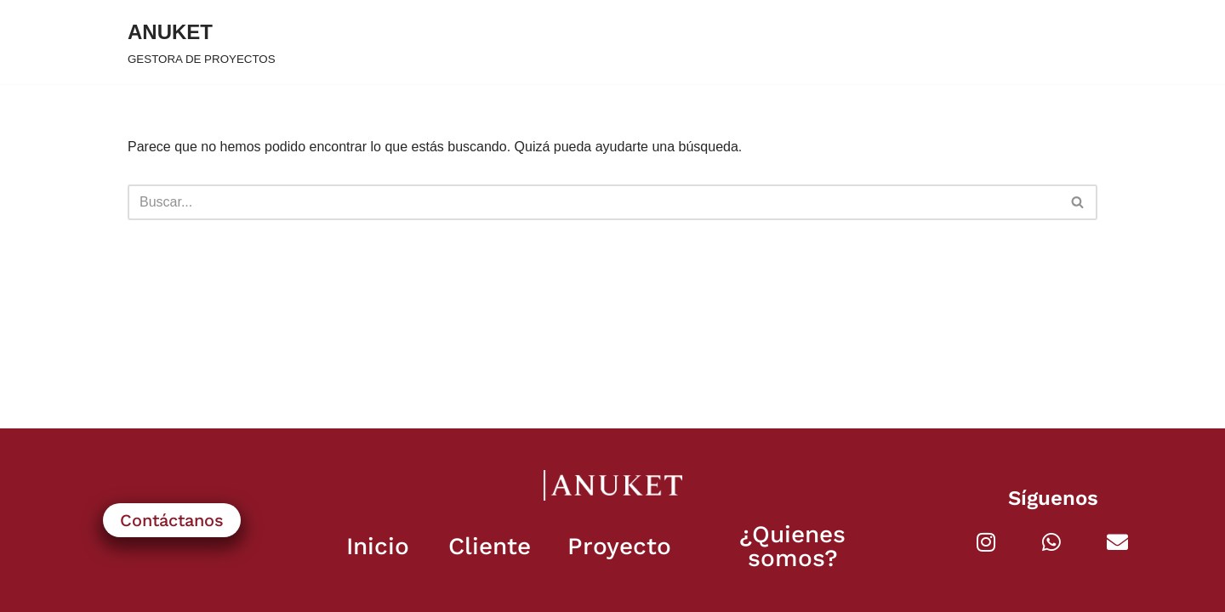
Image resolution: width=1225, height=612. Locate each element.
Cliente (489, 546)
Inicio (377, 546)
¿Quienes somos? (792, 546)
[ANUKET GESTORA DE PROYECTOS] (202, 42)
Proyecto (619, 546)
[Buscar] (593, 202)
